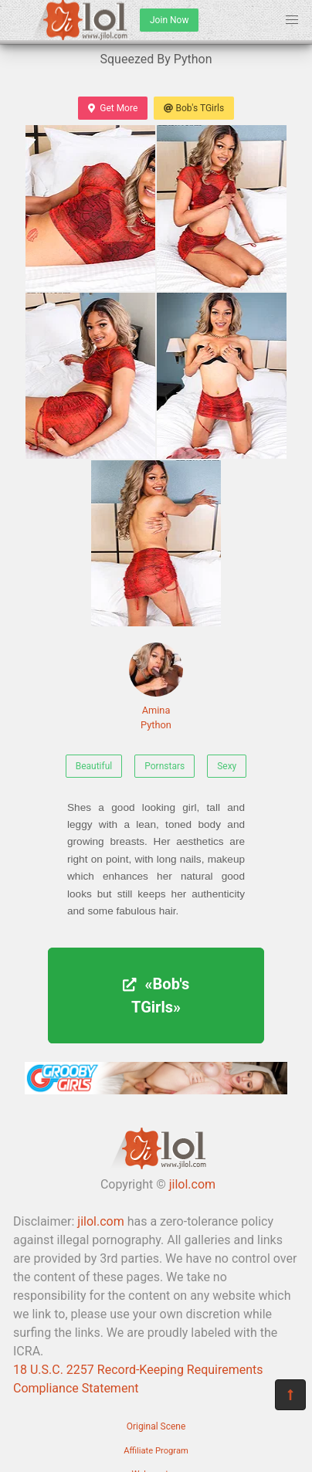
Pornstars (164, 766)
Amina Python (156, 687)
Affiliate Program (156, 1451)
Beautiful (94, 766)
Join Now (169, 20)
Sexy (226, 766)
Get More (112, 108)
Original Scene (156, 1426)
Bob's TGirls (194, 108)
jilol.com (192, 1184)
